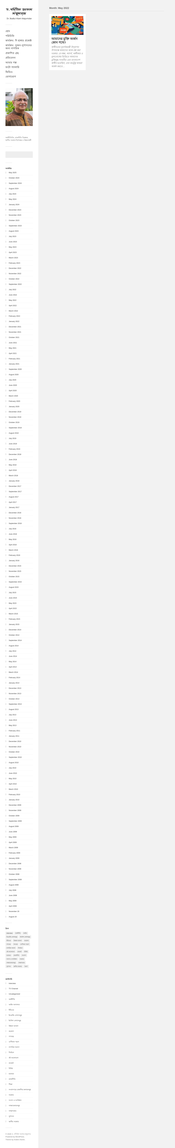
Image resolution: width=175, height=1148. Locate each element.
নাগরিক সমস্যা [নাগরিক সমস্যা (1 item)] (11, 948)
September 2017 (15, 491)
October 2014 (14, 635)
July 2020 (12, 380)
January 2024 (14, 204)
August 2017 (14, 497)
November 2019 (15, 417)
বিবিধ (11, 1068)
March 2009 (13, 848)
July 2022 (12, 290)
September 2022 (15, 284)
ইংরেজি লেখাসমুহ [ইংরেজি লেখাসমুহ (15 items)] (12, 937)
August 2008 (14, 885)
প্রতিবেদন (10, 57)
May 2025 (12, 173)
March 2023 (13, 258)
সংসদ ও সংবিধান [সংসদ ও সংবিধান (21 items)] (12, 959)
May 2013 (12, 725)
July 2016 (12, 529)
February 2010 (14, 794)
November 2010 (15, 747)
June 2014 (13, 656)
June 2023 (13, 242)
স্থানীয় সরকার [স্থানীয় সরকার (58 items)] (18, 966)
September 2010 (15, 757)
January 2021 (14, 364)
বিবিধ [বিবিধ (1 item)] (25, 951)
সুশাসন (11, 1116)
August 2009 (14, 826)
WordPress (19, 1137)
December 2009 (15, 805)
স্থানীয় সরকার (14, 1122)
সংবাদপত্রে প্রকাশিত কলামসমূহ (20, 1090)
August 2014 (14, 646)
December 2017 (15, 486)
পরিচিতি (9, 36)
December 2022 (15, 268)
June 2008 (13, 895)
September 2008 (15, 879)
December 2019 (15, 412)
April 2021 (13, 353)
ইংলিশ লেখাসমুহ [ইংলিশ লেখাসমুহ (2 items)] (25, 937)
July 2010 (12, 768)
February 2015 (14, 619)
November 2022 (15, 274)
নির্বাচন (11, 1052)
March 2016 (13, 550)
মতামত (11, 1074)
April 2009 (13, 842)
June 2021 (13, 343)
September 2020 (15, 369)
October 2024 (14, 178)
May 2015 (12, 603)
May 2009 (12, 837)
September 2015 (15, 582)
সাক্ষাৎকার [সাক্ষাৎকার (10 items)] (21, 962)
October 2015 (14, 577)
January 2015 (14, 624)
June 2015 (13, 598)
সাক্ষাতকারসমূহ (14, 1106)
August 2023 (14, 231)
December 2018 (15, 454)
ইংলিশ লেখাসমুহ (15, 1021)
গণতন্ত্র (11, 1036)
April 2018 (13, 470)
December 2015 (15, 566)
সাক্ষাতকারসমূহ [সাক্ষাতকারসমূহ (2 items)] (11, 962)
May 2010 (12, 778)
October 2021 (14, 337)
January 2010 (14, 800)
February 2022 (14, 316)
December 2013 (15, 688)
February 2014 (14, 677)
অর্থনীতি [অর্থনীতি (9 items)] (18, 933)
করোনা (11, 1031)
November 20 (14, 911)
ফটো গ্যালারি (12, 67)
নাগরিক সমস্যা (14, 1047)
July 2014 (12, 651)
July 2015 (12, 592)
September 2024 (15, 183)
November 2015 (15, 571)
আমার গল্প (11, 62)
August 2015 (14, 587)
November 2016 (15, 518)
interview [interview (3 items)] (9, 933)
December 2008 (15, 864)
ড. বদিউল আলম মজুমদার (21, 1134)
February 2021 (14, 359)
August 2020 (14, 375)
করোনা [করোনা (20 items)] (26, 940)
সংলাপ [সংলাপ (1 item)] (24, 955)
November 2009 (15, 810)
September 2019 (15, 428)
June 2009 (13, 832)
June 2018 (13, 460)
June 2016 (13, 534)
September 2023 (15, 226)
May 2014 (12, 662)
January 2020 (14, 406)
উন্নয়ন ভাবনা (13, 1026)
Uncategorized (14, 994)
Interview (12, 983)
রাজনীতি (12, 1079)
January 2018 (14, 481)
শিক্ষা (10, 1084)
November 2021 (15, 332)
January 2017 (14, 507)
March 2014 (13, 672)
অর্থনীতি (12, 999)
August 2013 (14, 709)
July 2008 (12, 890)
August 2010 (14, 763)
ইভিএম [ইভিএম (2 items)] (9, 940)
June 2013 (13, 720)
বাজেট (11, 1063)
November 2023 (15, 215)
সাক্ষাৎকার (12, 1111)
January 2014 (14, 683)
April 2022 (13, 305)
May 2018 (12, 465)
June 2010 (13, 773)
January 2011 (14, 736)
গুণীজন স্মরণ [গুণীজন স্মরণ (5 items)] (24, 944)
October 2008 (14, 874)
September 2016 (15, 523)
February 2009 (14, 853)
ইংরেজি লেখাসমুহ (15, 1015)
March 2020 (13, 396)
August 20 (13, 917)
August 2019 (14, 433)
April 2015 (13, 608)
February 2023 (14, 263)
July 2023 (12, 236)
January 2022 (14, 321)
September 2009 (15, 821)
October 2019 (14, 422)
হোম (7, 31)
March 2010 (13, 789)
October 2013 (14, 699)
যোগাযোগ (10, 76)
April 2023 (13, 252)
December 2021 (15, 327)
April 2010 (13, 784)
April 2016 (13, 545)
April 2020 (13, 391)
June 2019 (13, 444)
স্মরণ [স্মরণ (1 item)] (26, 966)
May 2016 (12, 539)
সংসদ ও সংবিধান (15, 1100)
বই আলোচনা (13, 1058)
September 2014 (15, 640)
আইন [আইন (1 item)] (25, 933)
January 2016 (14, 561)
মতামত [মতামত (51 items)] (9, 955)
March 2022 (13, 311)
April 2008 (13, 906)
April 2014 (13, 667)
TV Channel (13, 989)
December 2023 (15, 210)
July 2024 (12, 194)
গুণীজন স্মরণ (14, 1042)
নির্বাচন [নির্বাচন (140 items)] (20, 948)
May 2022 (12, 300)
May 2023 (12, 247)
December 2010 (15, 741)
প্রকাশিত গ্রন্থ (12, 53)
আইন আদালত (14, 1005)
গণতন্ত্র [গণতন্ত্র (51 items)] (9, 944)
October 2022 (14, 279)
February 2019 (14, 449)
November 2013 (15, 693)
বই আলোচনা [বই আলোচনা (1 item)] (11, 951)
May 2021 (12, 348)
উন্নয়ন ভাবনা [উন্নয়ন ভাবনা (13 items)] (18, 940)
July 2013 (12, 715)
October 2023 (14, 220)
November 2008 (15, 869)
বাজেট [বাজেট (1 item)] (19, 951)
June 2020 (13, 385)
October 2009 (14, 816)
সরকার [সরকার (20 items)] (22, 959)
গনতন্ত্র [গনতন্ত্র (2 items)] (16, 944)
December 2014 (15, 630)
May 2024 (12, 199)
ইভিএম (11, 1010)
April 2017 (13, 502)
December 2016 (15, 513)
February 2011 (14, 731)
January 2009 (14, 858)
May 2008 (12, 901)
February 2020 (14, 401)
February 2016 (14, 555)
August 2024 (14, 189)
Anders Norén (19, 1140)
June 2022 (13, 295)
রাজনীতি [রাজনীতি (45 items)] (16, 955)
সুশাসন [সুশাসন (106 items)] (9, 966)
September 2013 (15, 704)
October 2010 (14, 752)
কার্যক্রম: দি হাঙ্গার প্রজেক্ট (18, 40)
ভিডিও (9, 72)
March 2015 (13, 614)
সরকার (11, 1095)
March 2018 (13, 476)
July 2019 (12, 438)
